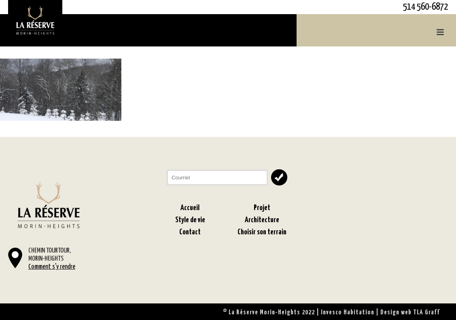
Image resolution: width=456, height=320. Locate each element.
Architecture (262, 220)
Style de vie (190, 220)
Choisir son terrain (262, 232)
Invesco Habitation (347, 312)
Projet (262, 208)
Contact (190, 232)
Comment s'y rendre (51, 266)
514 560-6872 (425, 7)
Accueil (189, 208)
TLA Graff (426, 312)
